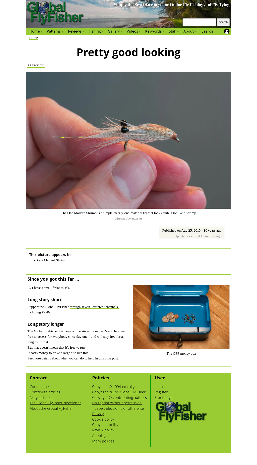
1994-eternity (124, 386)
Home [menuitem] (36, 32)
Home (33, 38)
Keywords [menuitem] (155, 32)
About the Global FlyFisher (51, 408)
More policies (103, 441)
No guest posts (42, 397)
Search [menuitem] (207, 31)
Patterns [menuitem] (55, 32)
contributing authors (130, 397)
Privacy (98, 413)
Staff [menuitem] (174, 32)
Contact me (39, 386)
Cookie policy (103, 419)
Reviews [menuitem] (76, 32)
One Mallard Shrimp (51, 260)
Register (161, 392)
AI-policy (99, 435)
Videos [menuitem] (134, 32)
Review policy (103, 430)
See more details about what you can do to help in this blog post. (73, 358)
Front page (163, 397)
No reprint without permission (117, 402)
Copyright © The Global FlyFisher (119, 392)
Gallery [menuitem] (115, 32)
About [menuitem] (190, 32)
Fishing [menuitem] (96, 32)
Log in (159, 386)
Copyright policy (105, 424)
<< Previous (36, 65)
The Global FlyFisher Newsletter (55, 402)
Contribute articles (45, 392)
